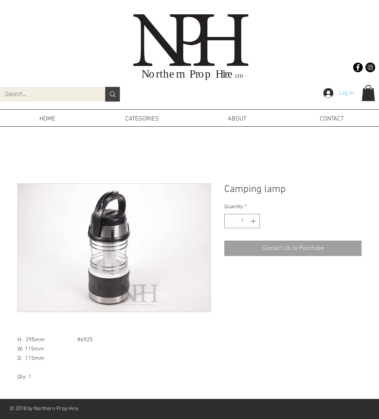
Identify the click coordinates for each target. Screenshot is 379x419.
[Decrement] (230, 221)
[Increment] (254, 221)
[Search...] (47, 94)
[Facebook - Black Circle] (358, 67)
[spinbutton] (242, 221)
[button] (368, 93)
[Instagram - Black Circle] (370, 67)
